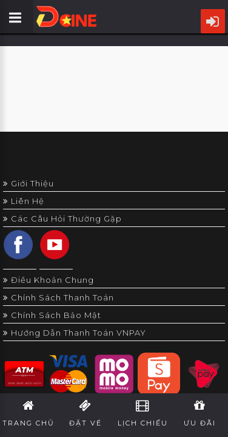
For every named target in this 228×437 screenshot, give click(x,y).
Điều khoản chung (48, 280)
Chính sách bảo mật (52, 315)
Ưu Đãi (200, 413)
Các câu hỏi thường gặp (62, 218)
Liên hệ (23, 201)
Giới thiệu (28, 183)
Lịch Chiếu (143, 413)
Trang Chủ (28, 413)
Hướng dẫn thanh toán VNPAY (74, 332)
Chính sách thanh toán (58, 297)
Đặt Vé (85, 413)
